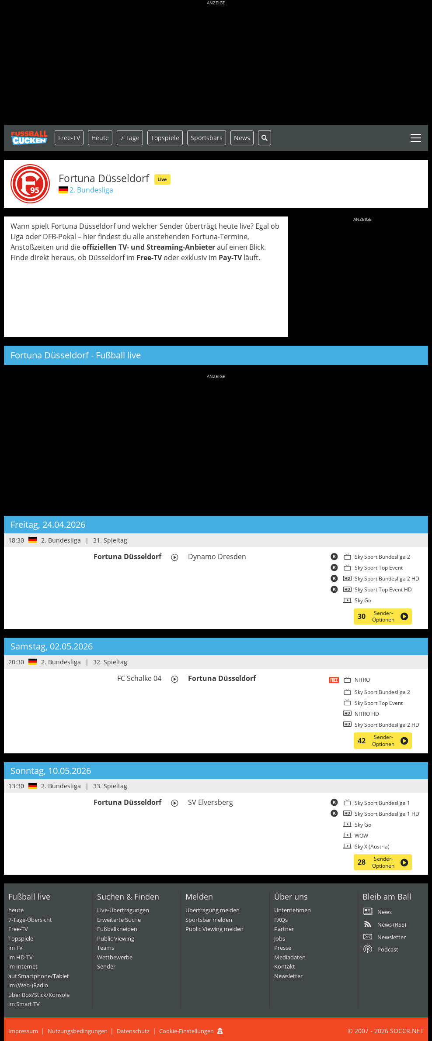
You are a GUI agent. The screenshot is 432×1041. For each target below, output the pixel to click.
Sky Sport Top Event (379, 567)
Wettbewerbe (114, 957)
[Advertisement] (216, 63)
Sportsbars (207, 138)
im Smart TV (24, 1004)
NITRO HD (367, 714)
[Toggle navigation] (416, 138)
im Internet (23, 966)
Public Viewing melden (214, 929)
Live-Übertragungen (123, 910)
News (242, 138)
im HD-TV (20, 957)
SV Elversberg (210, 802)
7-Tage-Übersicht (30, 920)
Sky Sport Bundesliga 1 (382, 803)
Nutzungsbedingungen (78, 1031)
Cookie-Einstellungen (186, 1031)
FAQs (281, 920)
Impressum (23, 1031)
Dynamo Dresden (217, 556)
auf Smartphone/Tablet (38, 976)
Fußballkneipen (117, 929)
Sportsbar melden (208, 920)
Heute (100, 138)
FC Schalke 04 (139, 678)
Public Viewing (115, 938)
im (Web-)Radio (28, 985)
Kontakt (284, 966)
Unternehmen (292, 910)
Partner (284, 929)
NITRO (362, 680)
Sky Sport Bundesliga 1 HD (387, 814)
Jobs (279, 938)
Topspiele (20, 938)
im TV (15, 948)
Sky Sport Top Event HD (383, 589)
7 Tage (129, 138)
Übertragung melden (212, 910)
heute (16, 910)
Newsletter (288, 976)
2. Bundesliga (91, 190)
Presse (282, 948)
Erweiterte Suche (119, 920)
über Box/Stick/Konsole (39, 995)
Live (162, 179)
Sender (106, 966)
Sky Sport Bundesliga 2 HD (387, 578)
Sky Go (363, 600)
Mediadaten (290, 957)
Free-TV (69, 138)
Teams (105, 948)
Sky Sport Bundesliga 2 (382, 556)
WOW (361, 835)
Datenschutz (133, 1031)
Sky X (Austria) (372, 846)
